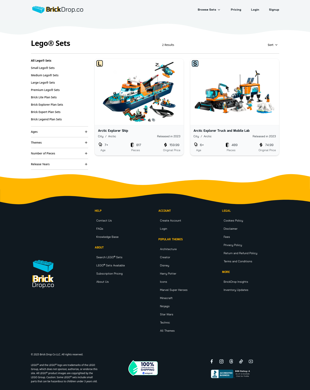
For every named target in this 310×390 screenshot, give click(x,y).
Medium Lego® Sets (45, 75)
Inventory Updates (236, 290)
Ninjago (165, 306)
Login (255, 9)
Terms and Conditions (238, 261)
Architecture (168, 249)
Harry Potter (168, 273)
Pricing (236, 9)
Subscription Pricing (109, 273)
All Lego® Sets (41, 60)
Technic (165, 322)
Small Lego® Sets (43, 68)
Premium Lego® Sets (45, 90)
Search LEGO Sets (109, 257)
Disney (164, 265)
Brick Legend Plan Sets (46, 119)
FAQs (99, 228)
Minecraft (166, 298)
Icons (163, 282)
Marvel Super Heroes (174, 290)
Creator (165, 257)
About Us (102, 282)
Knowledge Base (107, 237)
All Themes (167, 330)
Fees (227, 237)
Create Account (170, 220)
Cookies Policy (233, 220)
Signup (274, 9)
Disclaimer (231, 228)
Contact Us (104, 220)
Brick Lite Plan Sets (44, 97)
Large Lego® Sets (43, 82)
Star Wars (166, 314)
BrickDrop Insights (236, 282)
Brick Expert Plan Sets (46, 112)
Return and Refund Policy (240, 253)
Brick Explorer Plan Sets (47, 104)
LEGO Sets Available (110, 265)
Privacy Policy (233, 245)
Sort (273, 45)
